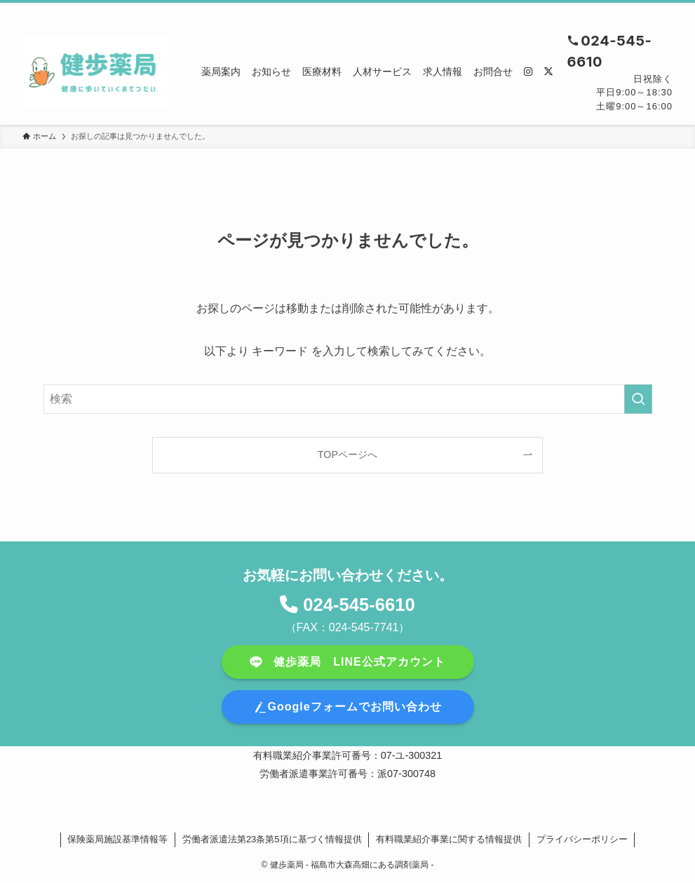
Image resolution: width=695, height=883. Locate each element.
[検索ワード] (347, 399)
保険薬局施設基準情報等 (117, 839)
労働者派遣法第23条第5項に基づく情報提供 (272, 839)
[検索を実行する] (638, 399)
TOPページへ (347, 454)
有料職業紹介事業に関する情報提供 (449, 839)
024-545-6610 (358, 604)
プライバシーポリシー (582, 839)
